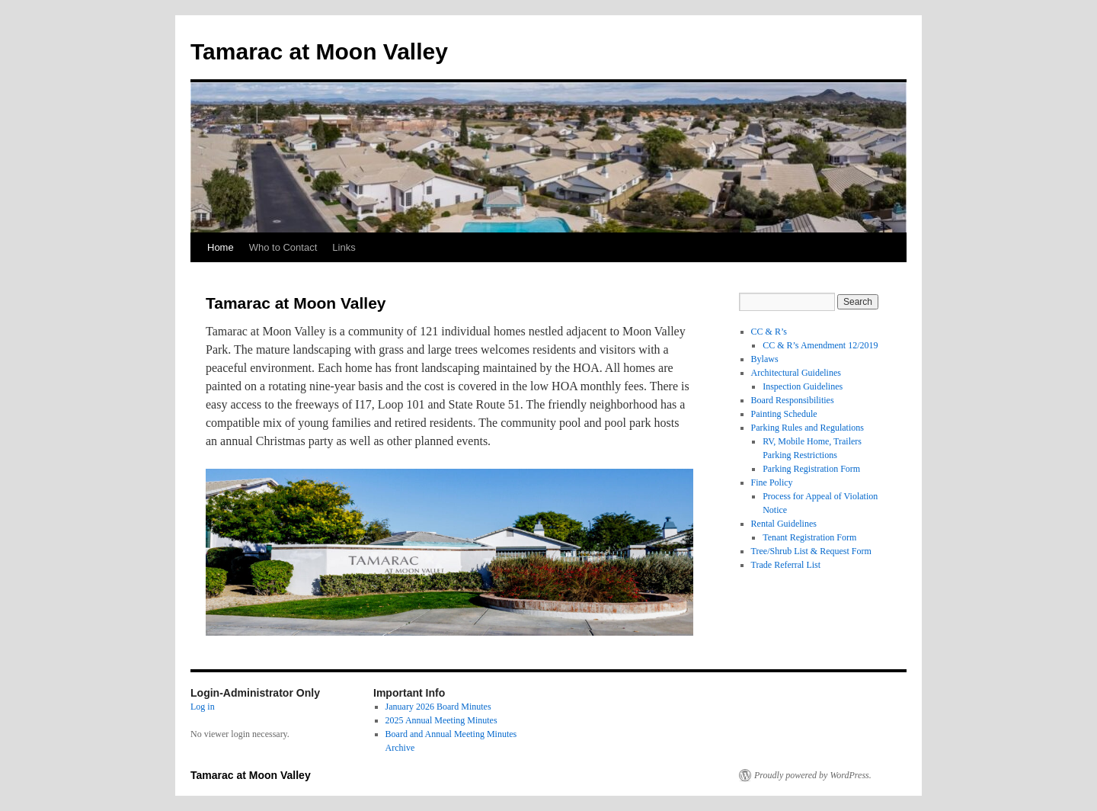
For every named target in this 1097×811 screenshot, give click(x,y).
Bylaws (765, 359)
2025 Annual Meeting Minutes (441, 720)
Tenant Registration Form (809, 537)
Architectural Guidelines (796, 372)
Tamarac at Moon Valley (319, 51)
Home (220, 247)
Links (343, 247)
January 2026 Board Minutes (438, 706)
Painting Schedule (784, 414)
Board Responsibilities (792, 400)
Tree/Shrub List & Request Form (811, 551)
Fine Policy (772, 482)
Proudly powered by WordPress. (813, 775)
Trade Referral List (786, 564)
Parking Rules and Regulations (807, 427)
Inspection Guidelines (803, 386)
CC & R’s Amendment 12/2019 (820, 345)
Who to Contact (283, 247)
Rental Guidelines (784, 523)
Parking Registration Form (811, 468)
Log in (202, 706)
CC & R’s (769, 331)
